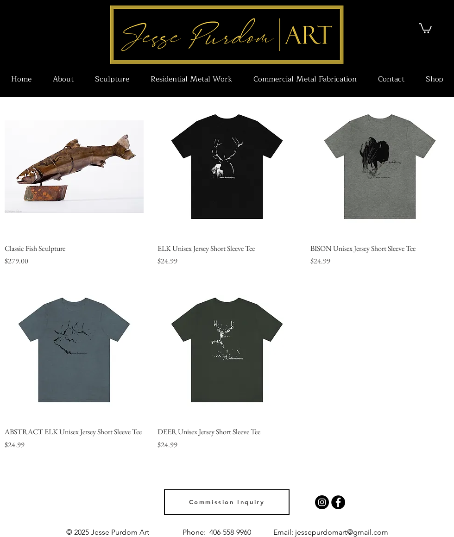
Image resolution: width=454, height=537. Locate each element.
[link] (425, 27)
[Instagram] (322, 502)
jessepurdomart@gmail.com (341, 532)
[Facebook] (338, 502)
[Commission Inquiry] (227, 502)
